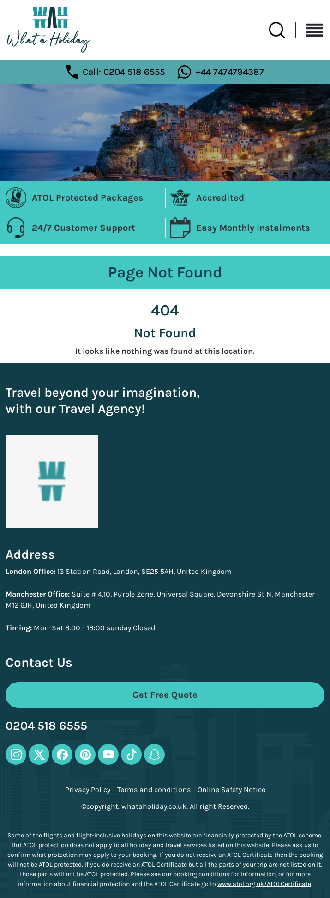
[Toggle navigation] (309, 30)
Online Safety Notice (231, 790)
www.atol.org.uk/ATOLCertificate (264, 884)
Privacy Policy (87, 790)
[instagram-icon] (16, 754)
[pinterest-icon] (85, 754)
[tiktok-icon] (131, 754)
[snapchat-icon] (154, 754)
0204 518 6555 (46, 726)
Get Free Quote (165, 694)
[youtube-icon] (108, 754)
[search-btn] (282, 30)
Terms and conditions (154, 790)
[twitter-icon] (39, 754)
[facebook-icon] (62, 754)
